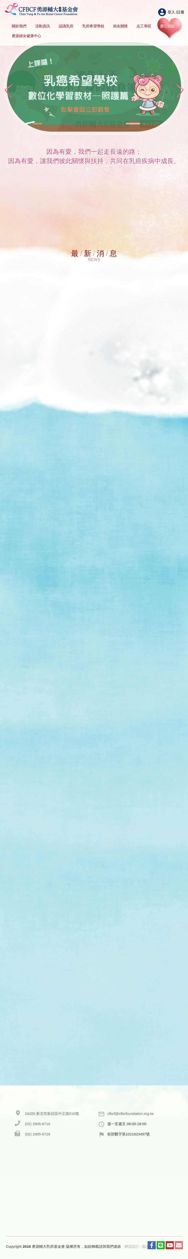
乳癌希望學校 (93, 26)
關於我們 (19, 26)
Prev (8, 90)
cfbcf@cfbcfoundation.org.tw (130, 1113)
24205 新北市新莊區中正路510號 (52, 1113)
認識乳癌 (66, 26)
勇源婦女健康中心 (26, 36)
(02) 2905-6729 (37, 1134)
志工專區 (144, 26)
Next (179, 90)
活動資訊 (42, 26)
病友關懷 (120, 26)
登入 (171, 12)
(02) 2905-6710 (37, 1124)
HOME (41, 9)
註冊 (180, 12)
